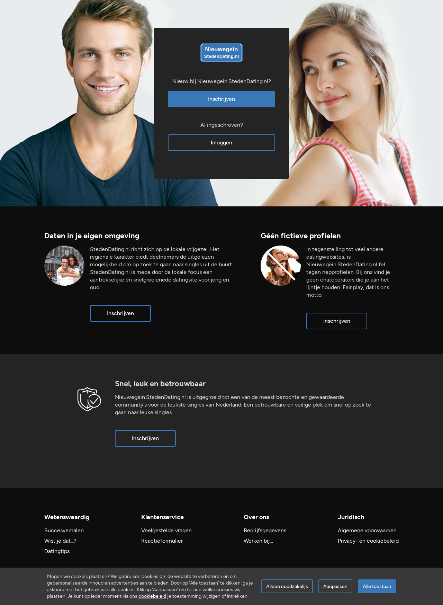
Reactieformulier (162, 540)
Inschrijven (221, 99)
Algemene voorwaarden (367, 530)
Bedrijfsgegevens (265, 530)
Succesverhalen (64, 530)
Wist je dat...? (60, 540)
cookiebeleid (152, 596)
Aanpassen (335, 586)
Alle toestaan (377, 586)
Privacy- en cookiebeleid (368, 540)
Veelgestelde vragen (166, 530)
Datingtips (57, 551)
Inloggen (221, 142)
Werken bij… (258, 540)
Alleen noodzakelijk (287, 586)
